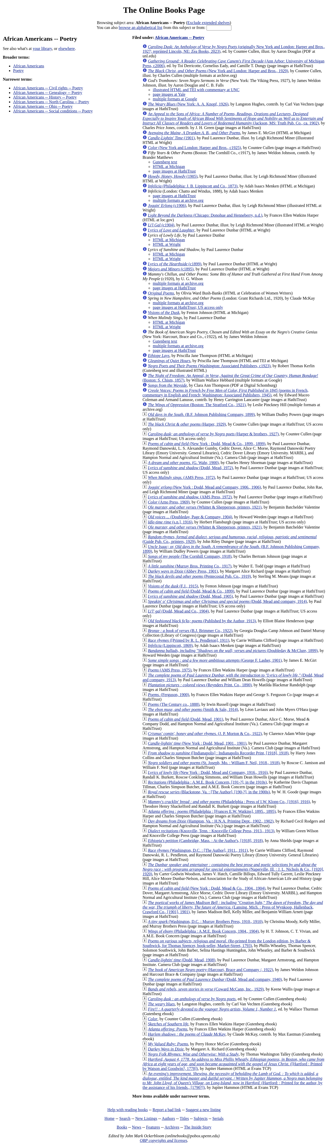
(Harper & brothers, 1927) (213, 434)
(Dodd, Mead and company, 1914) (227, 601)
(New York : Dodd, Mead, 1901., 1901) (197, 743)
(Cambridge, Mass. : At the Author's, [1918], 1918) (205, 840)
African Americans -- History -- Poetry (45, 97)
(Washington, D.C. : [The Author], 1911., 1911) (198, 850)
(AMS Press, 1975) (169, 670)
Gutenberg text (165, 162)
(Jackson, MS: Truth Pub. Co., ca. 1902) (232, 118)
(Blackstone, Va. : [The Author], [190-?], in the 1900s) (209, 792)
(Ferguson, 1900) (168, 694)
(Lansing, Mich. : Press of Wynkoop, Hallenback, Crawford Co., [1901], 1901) (232, 907)
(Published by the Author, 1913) (202, 621)
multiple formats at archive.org (178, 200)
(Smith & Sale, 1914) (193, 709)
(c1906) (167, 205)
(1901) (171, 138)
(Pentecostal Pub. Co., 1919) (199, 576)
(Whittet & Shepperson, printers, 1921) (205, 507)
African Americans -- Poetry (179, 37)
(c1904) (161, 225)
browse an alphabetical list (140, 27)
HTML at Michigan (169, 166)
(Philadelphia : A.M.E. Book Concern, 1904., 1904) (203, 931)
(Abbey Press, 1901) (183, 571)
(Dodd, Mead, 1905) (190, 596)
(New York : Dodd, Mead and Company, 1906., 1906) (204, 487)
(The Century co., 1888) (173, 704)
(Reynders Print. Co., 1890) (200, 685)
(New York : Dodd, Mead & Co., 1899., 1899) (206, 443)
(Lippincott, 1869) (170, 645)
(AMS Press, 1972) (181, 477)
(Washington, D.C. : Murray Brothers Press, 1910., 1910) (205, 921)
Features (153, 1127)
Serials (218, 1118)
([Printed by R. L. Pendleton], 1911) (188, 640)
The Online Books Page (164, 10)
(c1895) (170, 269)
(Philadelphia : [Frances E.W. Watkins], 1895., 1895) (212, 811)
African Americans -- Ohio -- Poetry (43, 106)
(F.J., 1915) (173, 586)
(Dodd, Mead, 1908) (181, 960)
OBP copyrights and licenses (163, 1140)
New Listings (146, 1118)
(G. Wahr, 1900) (183, 462)
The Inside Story (197, 1127)
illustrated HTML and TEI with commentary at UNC (196, 90)
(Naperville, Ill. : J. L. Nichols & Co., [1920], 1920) (233, 869)
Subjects (201, 1118)
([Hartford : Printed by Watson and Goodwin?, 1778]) (233, 1064)
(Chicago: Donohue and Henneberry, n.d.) (205, 215)
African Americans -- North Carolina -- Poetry (51, 102)
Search (125, 1118)
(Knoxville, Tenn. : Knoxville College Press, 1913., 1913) (211, 831)
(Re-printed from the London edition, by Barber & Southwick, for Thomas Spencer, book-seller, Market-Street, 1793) (226, 943)
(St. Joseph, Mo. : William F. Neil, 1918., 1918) (214, 763)
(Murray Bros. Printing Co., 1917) (189, 566)
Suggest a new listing (203, 1110)
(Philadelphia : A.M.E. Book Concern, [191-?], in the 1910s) (207, 782)
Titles (184, 1118)
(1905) (172, 176)
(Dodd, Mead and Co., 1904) (178, 611)
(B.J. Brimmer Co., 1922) (190, 630)
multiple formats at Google (175, 99)
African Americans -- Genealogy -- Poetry (47, 92)
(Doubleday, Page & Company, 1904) (190, 517)
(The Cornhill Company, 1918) (189, 556)
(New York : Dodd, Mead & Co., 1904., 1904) (206, 888)
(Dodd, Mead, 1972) (190, 468)
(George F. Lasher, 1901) (215, 660)
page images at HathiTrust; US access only (188, 307)
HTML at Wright (167, 244)
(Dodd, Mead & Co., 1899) (191, 591)
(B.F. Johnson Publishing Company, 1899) (201, 414)
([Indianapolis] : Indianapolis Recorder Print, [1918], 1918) (218, 753)
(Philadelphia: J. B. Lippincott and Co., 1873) (193, 186)
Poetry (18, 70)
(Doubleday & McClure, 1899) (233, 650)
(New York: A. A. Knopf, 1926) (188, 104)
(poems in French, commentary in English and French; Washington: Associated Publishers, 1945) (225, 392)
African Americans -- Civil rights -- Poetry (48, 88)
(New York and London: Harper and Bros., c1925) (194, 147)
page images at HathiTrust (174, 171)
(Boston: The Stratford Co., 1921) (196, 405)
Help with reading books (127, 1110)
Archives (172, 1127)
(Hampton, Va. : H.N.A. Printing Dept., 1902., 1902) (210, 821)
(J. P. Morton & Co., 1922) (205, 733)
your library (42, 48)
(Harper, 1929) (187, 424)
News (136, 1127)
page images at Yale (169, 94)
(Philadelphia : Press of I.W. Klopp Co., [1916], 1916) (229, 801)
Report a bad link (166, 1110)
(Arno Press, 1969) (169, 502)
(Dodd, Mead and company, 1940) (215, 979)
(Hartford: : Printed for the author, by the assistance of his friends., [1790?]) (232, 1080)
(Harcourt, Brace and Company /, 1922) (210, 969)
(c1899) (174, 264)
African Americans (28, 66)
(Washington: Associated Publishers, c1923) (209, 366)
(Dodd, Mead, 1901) (185, 719)
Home (110, 1118)
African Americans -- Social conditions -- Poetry (53, 111)
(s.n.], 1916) (170, 522)
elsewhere (66, 48)
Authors (168, 1118)
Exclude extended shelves (208, 22)
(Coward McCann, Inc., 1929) (206, 989)
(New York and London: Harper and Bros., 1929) (218, 71)
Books (122, 1127)
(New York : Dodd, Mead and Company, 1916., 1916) (208, 772)
